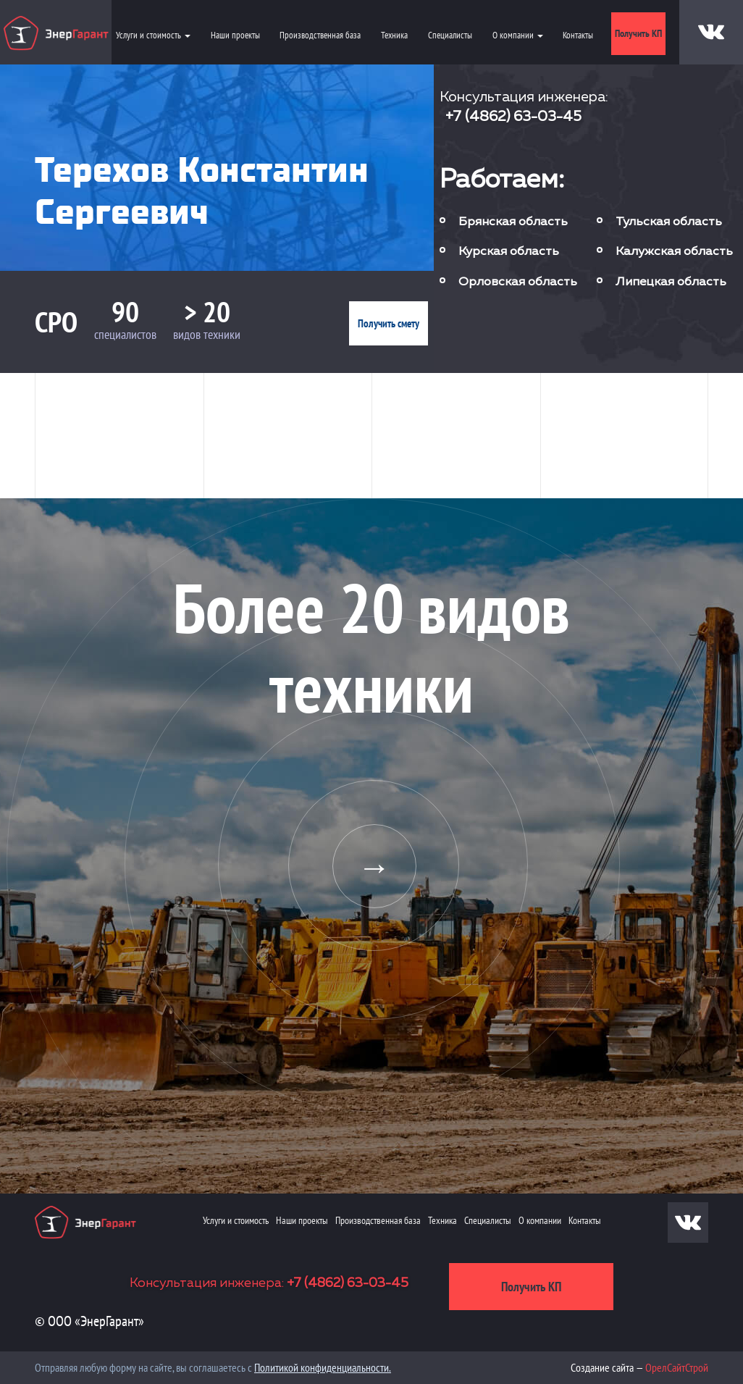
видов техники (206, 334)
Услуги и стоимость (236, 1220)
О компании (540, 1220)
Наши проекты (235, 35)
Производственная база (320, 35)
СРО (56, 321)
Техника (394, 35)
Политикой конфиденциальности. (322, 1367)
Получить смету (388, 323)
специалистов (125, 334)
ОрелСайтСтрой (676, 1367)
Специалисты (450, 35)
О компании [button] (517, 35)
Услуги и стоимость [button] (153, 35)
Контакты (578, 35)
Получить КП (638, 33)
